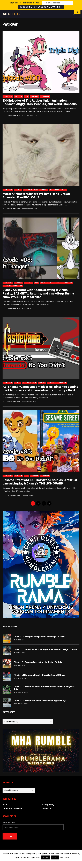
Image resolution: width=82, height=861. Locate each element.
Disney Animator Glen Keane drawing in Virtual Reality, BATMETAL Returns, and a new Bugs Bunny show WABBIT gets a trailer (38, 293)
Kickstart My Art (64, 283)
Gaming (42, 382)
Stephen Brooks (12, 116)
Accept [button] (45, 857)
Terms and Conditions (12, 808)
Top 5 (63, 189)
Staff (5, 805)
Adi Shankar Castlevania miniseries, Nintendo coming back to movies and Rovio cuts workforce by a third (40, 388)
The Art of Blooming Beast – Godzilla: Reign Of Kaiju (39, 675)
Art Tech (18, 283)
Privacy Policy (47, 805)
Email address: (9, 822)
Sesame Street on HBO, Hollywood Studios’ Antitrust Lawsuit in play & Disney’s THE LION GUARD (40, 481)
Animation (7, 96)
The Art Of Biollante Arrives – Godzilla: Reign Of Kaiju (39, 700)
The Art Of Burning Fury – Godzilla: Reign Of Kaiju (37, 662)
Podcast (34, 96)
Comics (17, 382)
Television (44, 96)
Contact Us (46, 808)
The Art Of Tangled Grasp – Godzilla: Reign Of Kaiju (38, 636)
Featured (18, 96)
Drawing (17, 189)
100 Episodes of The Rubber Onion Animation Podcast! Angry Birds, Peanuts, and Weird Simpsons (40, 102)
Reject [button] (55, 857)
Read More (64, 857)
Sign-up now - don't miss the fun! (24, 3)
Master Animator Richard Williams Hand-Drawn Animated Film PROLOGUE (36, 195)
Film (26, 96)
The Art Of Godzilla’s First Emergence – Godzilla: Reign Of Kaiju (45, 649)
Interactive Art (48, 283)
